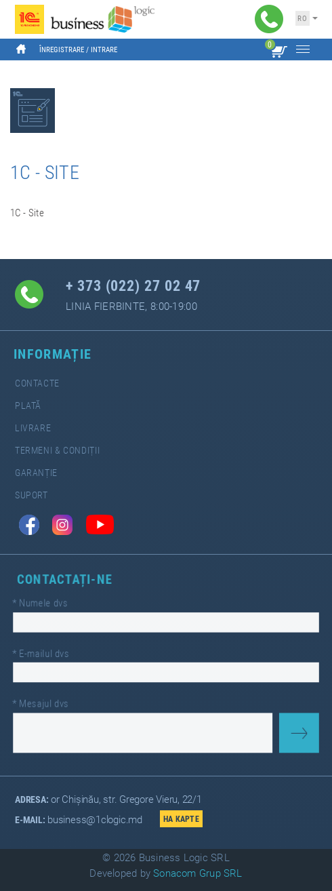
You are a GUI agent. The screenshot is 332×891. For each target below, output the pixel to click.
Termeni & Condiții (57, 450)
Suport (31, 495)
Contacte (37, 383)
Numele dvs (46, 605)
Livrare (33, 428)
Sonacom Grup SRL (198, 873)
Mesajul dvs (46, 701)
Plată (28, 406)
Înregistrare (61, 49)
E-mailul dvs (47, 653)
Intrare (104, 49)
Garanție (36, 473)
